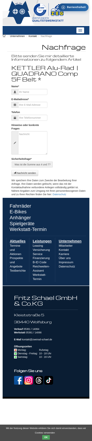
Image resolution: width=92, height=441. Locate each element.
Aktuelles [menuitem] (18, 241)
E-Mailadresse (20, 99)
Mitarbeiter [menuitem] (66, 245)
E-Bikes (18, 211)
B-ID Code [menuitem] (39, 262)
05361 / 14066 (34, 332)
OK (46, 437)
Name (15, 86)
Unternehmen (17, 36)
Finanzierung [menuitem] (41, 258)
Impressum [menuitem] (66, 262)
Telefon (15, 112)
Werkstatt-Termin (28, 229)
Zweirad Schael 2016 (4, 35)
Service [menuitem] (38, 254)
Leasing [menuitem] (38, 245)
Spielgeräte (22, 223)
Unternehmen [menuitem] (70, 241)
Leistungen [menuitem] (42, 241)
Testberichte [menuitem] (18, 270)
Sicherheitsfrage (21, 158)
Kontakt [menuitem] (64, 250)
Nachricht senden (25, 173)
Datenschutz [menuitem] (67, 266)
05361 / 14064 (31, 329)
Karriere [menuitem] (64, 254)
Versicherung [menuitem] (41, 250)
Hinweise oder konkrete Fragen (25, 127)
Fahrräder (20, 206)
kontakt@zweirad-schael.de (37, 339)
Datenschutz (59, 194)
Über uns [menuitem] (65, 258)
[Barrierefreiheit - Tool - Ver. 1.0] (73, 7)
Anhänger (20, 217)
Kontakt (33, 36)
